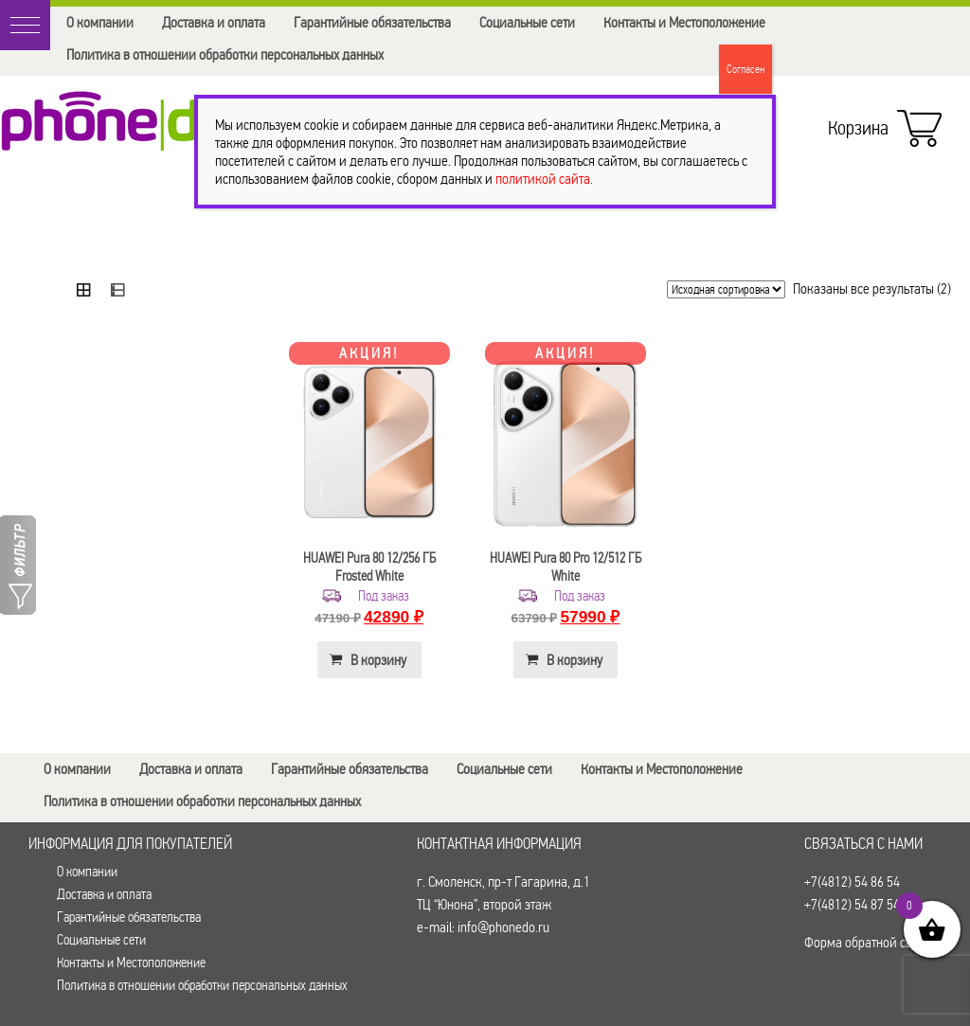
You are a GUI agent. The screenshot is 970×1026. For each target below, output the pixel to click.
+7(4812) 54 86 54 (852, 882)
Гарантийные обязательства (372, 22)
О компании (100, 22)
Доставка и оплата (213, 22)
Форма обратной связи (868, 942)
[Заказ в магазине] (726, 289)
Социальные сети (527, 22)
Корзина (880, 123)
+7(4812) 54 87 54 (852, 904)
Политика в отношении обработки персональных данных (225, 54)
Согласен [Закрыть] (745, 69)
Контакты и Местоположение (684, 22)
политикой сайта (542, 179)
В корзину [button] (378, 660)
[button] (25, 25)
